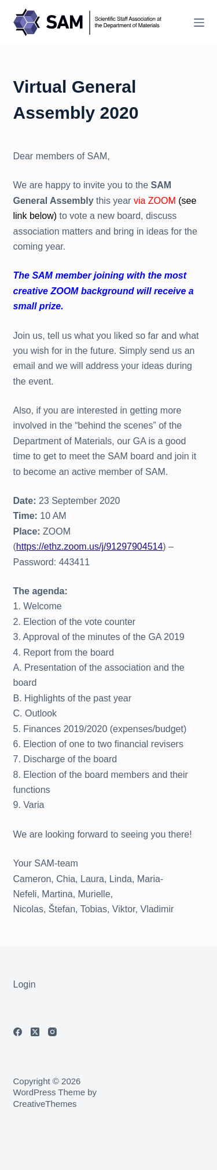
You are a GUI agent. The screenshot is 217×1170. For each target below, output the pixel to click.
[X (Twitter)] (35, 1032)
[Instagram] (52, 1032)
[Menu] (199, 22)
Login (24, 984)
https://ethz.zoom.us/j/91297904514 (89, 546)
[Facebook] (17, 1032)
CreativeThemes (45, 1104)
